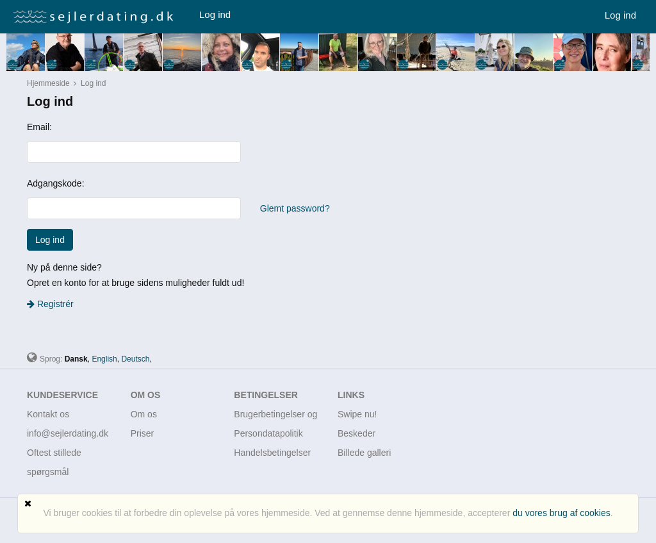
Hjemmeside (48, 83)
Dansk (76, 359)
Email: (39, 127)
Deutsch (135, 359)
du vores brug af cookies (561, 513)
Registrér (50, 304)
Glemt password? (295, 208)
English (104, 359)
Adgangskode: (56, 183)
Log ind (215, 14)
